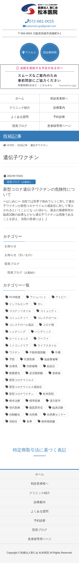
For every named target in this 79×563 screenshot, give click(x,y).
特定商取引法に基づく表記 (39, 449)
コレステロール (47, 317)
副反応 (51, 366)
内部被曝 (32, 366)
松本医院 (48, 393)
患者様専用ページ (59, 125)
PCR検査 (15, 297)
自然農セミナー (56, 414)
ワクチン (14, 352)
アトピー (61, 297)
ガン (40, 304)
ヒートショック (18, 338)
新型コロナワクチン (21, 393)
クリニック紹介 (19, 107)
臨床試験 (57, 407)
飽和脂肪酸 (48, 421)
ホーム (19, 98)
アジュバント (38, 297)
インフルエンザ (18, 304)
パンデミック (43, 331)
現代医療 (14, 407)
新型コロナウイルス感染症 (25, 386)
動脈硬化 (14, 373)
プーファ (43, 338)
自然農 (33, 414)
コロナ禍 (48, 324)
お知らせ (10, 246)
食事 (29, 421)
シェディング (17, 331)
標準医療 (34, 400)
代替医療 (29, 359)
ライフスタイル (47, 345)
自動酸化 (14, 414)
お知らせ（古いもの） (19, 255)
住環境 (13, 366)
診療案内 (59, 107)
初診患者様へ (59, 98)
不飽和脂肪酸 (37, 352)
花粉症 (13, 421)
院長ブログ (19, 125)
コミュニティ (48, 310)
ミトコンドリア (18, 345)
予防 (12, 359)
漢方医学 (55, 400)
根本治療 (14, 400)
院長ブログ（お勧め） (19, 181)
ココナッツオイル (20, 310)
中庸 (58, 352)
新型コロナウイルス (21, 380)
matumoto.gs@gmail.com (41, 26)
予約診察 (59, 116)
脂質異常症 (36, 407)
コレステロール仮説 (21, 324)
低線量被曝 (51, 359)
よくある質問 (19, 116)
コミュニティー (18, 317)
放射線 (56, 373)
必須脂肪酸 (36, 373)
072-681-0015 (41, 21)
